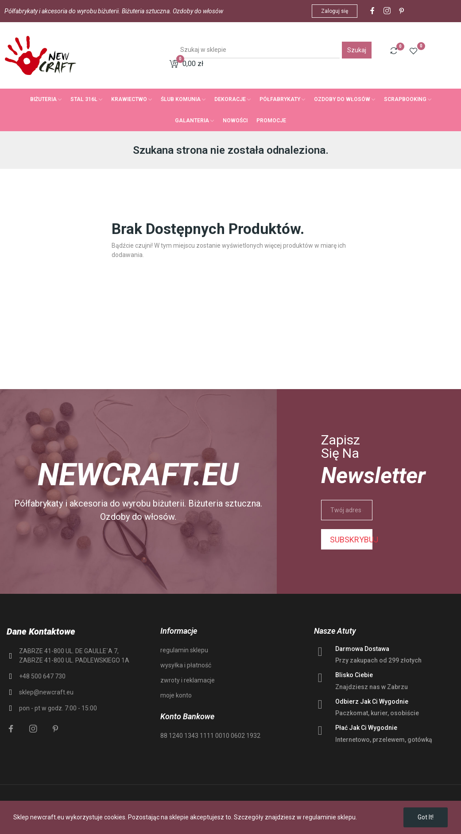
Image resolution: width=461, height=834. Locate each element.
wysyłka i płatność (185, 665)
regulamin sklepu (184, 650)
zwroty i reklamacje (187, 680)
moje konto (176, 695)
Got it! (426, 817)
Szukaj (356, 50)
